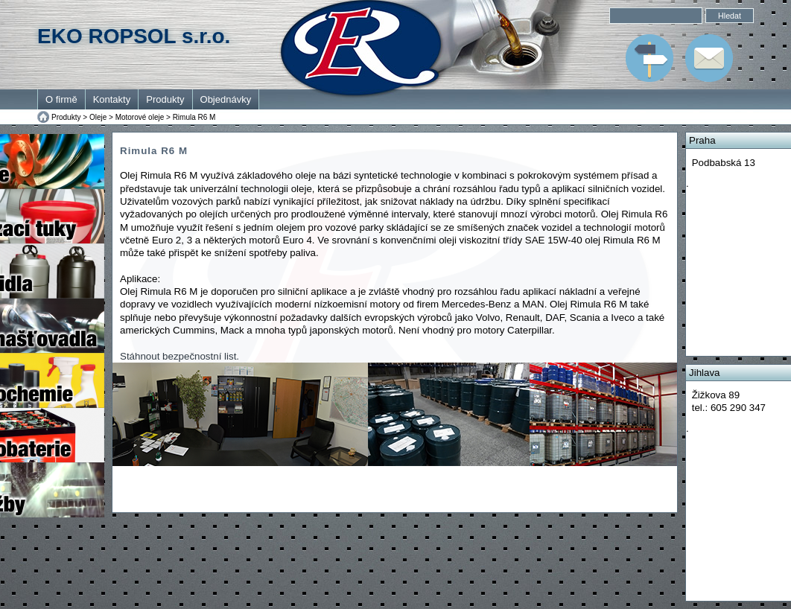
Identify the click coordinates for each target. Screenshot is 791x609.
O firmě (61, 99)
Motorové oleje (140, 117)
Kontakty (112, 99)
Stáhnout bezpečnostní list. (179, 356)
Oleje (98, 117)
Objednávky (226, 99)
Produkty (165, 99)
